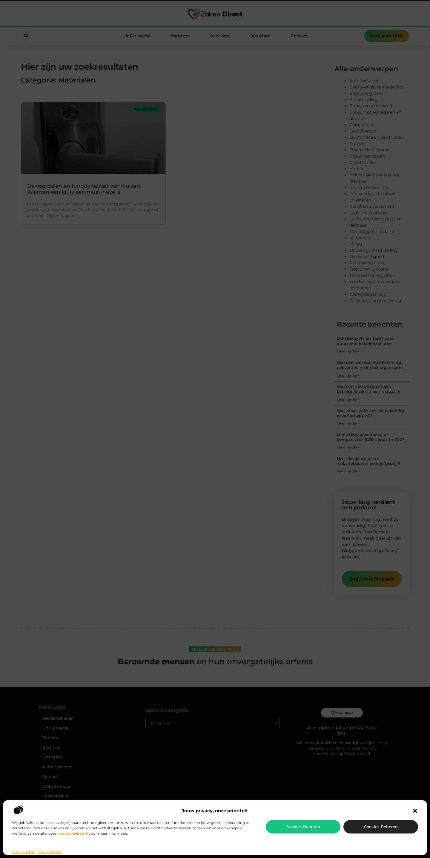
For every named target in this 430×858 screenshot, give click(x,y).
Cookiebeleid (23, 851)
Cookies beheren (303, 826)
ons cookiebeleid (72, 833)
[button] (415, 811)
